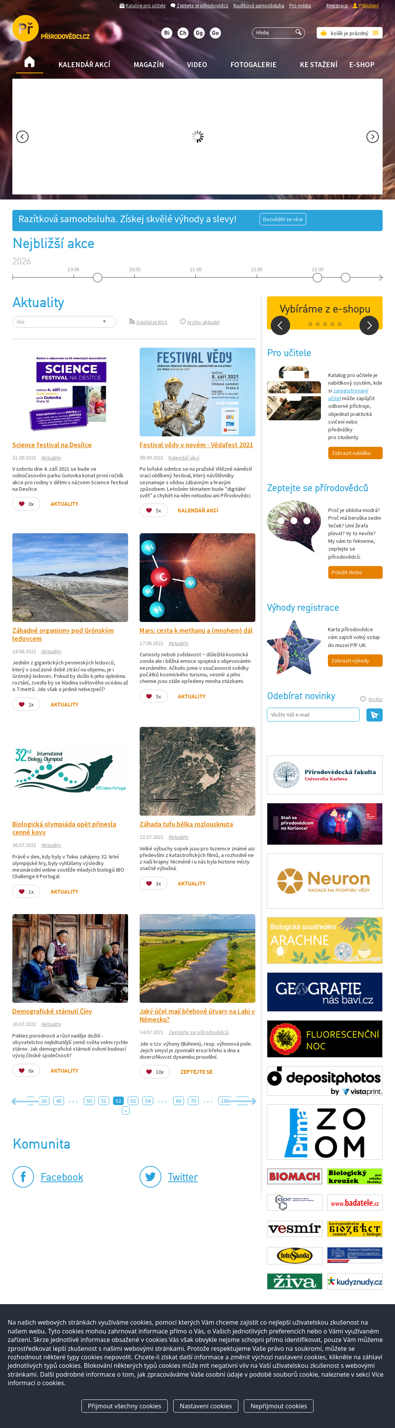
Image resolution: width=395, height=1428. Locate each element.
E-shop (362, 64)
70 (193, 1100)
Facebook (62, 1178)
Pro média (300, 5)
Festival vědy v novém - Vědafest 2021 (196, 445)
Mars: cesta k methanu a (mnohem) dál (196, 630)
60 (178, 1100)
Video (197, 64)
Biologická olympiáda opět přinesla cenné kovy (64, 828)
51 (103, 1100)
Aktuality (51, 457)
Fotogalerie (253, 64)
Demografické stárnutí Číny (52, 1011)
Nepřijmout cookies (278, 1406)
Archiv (375, 699)
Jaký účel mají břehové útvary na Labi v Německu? (197, 1015)
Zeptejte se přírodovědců (202, 5)
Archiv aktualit (203, 322)
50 (89, 1100)
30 (44, 1100)
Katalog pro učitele (145, 5)
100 (225, 1100)
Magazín (148, 64)
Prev (22, 136)
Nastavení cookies (206, 1406)
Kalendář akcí (84, 64)
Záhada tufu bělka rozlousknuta (186, 824)
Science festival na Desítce (52, 445)
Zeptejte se (197, 1072)
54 (147, 1100)
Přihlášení (369, 5)
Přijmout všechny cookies (124, 1406)
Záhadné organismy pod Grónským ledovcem (63, 634)
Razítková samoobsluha (258, 5)
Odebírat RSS (151, 322)
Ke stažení (319, 64)
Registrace (337, 5)
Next (372, 136)
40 (58, 1100)
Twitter (183, 1178)
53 (133, 1100)
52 (118, 1100)
